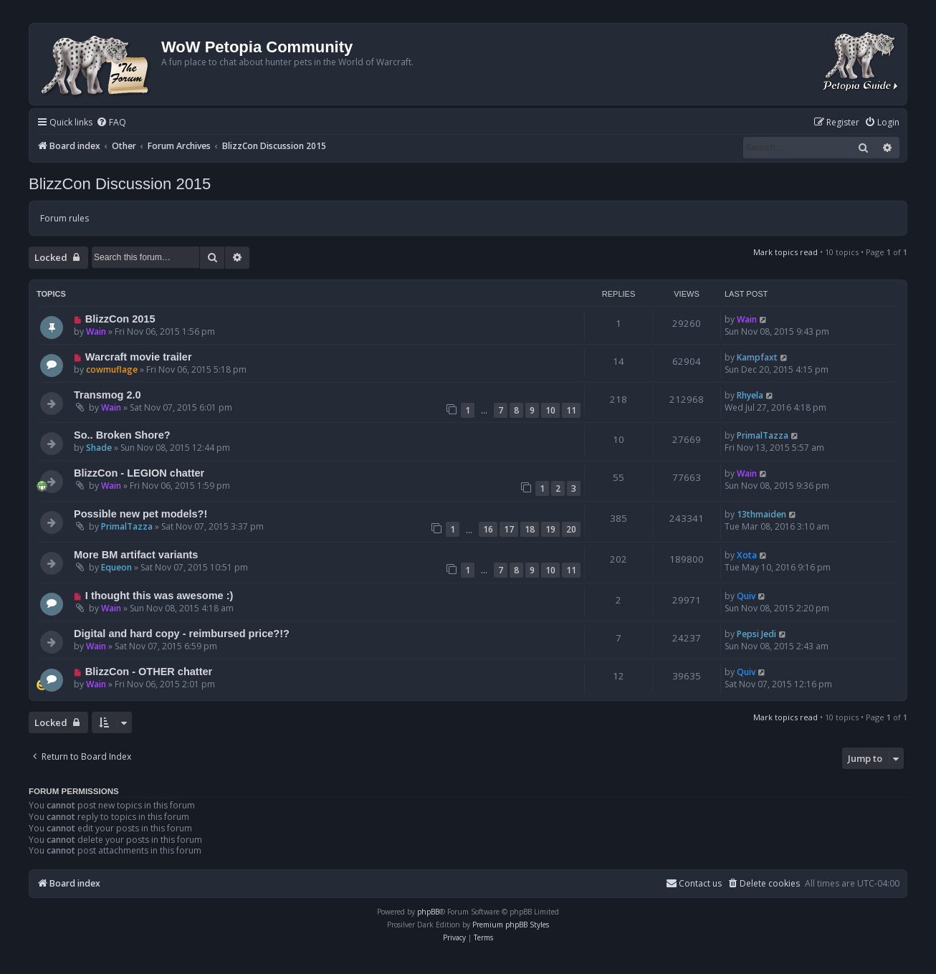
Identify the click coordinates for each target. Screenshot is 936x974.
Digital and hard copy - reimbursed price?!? (182, 633)
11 (571, 410)
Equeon (116, 567)
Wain (96, 331)
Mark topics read (785, 252)
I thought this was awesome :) (159, 595)
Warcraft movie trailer (138, 357)
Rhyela (750, 395)
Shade (99, 447)
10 (550, 410)
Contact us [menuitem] (694, 883)
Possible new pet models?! (140, 514)
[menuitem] (111, 123)
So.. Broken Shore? (122, 435)
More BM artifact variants (136, 554)
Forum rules (64, 218)
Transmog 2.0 (107, 395)
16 (488, 529)
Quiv (746, 596)
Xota (747, 555)
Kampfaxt (757, 357)
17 (509, 529)
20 (571, 529)
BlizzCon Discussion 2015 (120, 184)
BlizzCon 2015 (120, 319)
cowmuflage (112, 369)
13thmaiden (761, 514)
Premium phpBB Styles (510, 925)
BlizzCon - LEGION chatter (139, 473)
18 (530, 529)
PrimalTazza (762, 435)
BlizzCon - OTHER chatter (148, 671)
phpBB (428, 912)
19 (550, 529)
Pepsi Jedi (756, 634)
